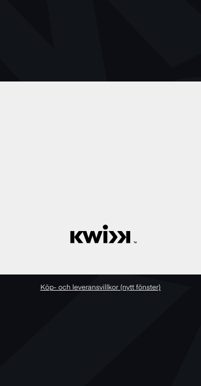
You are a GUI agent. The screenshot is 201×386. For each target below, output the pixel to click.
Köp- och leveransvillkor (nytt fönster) (100, 287)
